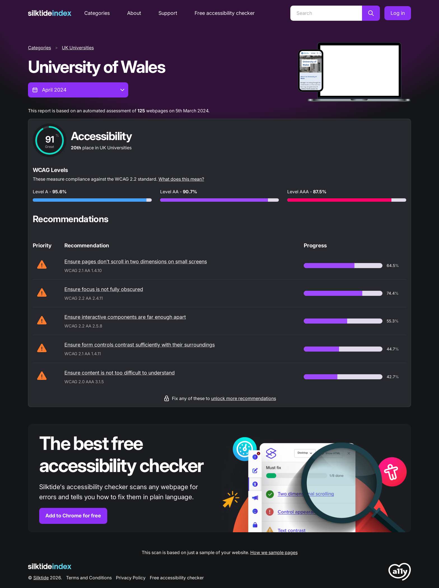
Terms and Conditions (89, 577)
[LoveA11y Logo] (399, 573)
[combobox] (78, 89)
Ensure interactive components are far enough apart (125, 317)
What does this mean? (181, 179)
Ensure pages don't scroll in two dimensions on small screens (135, 261)
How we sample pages (274, 552)
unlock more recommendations (243, 398)
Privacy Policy (131, 577)
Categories (97, 13)
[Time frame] (78, 89)
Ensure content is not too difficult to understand (119, 373)
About (134, 13)
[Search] (326, 13)
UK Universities (78, 47)
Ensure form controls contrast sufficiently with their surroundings (139, 345)
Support (167, 13)
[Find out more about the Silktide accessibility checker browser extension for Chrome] (219, 478)
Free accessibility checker (225, 13)
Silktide (41, 577)
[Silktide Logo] (49, 566)
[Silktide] (49, 13)
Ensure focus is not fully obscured (103, 289)
